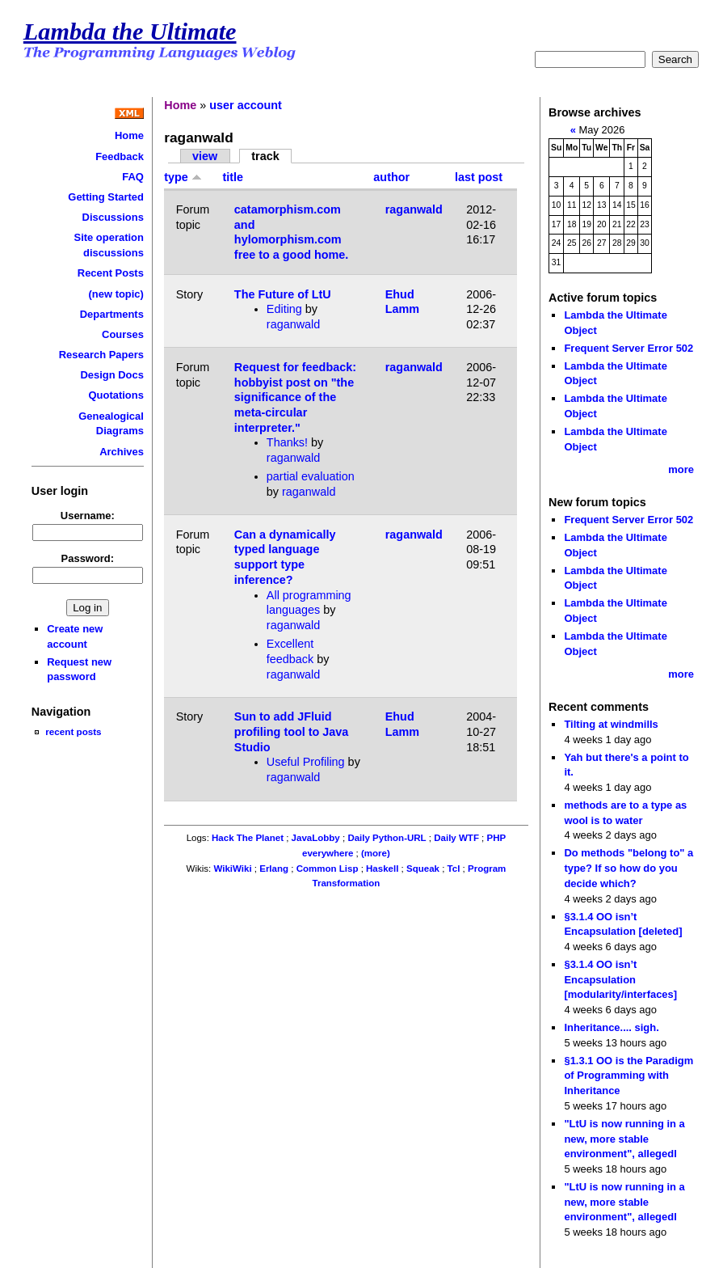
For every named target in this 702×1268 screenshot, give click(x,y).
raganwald (414, 209)
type (183, 177)
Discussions (113, 217)
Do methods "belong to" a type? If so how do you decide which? (628, 868)
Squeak (422, 868)
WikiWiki (232, 868)
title (232, 177)
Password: (88, 558)
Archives (121, 452)
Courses (123, 334)
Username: (88, 515)
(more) (375, 853)
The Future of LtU (282, 294)
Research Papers (101, 355)
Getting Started (106, 197)
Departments (112, 314)
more (681, 469)
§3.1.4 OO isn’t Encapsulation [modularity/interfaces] (620, 979)
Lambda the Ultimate (130, 31)
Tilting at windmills (611, 724)
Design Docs (111, 375)
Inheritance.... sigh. (611, 1027)
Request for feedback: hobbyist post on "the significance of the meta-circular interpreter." (295, 397)
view (204, 156)
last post (478, 177)
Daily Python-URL (386, 838)
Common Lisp (327, 868)
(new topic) (116, 294)
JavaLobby (316, 838)
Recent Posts (111, 273)
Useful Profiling (306, 761)
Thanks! (287, 442)
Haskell (382, 868)
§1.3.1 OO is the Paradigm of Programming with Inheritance (628, 1076)
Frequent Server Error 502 (628, 348)
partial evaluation (311, 476)
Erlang (273, 868)
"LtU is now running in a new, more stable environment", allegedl (624, 1139)
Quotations (116, 395)
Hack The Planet (248, 838)
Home (129, 135)
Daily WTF (456, 838)
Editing (284, 308)
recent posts (73, 731)
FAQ (133, 177)
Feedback (119, 156)
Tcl (454, 868)
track (265, 156)
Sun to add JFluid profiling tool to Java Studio (291, 731)
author (391, 177)
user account (245, 105)
